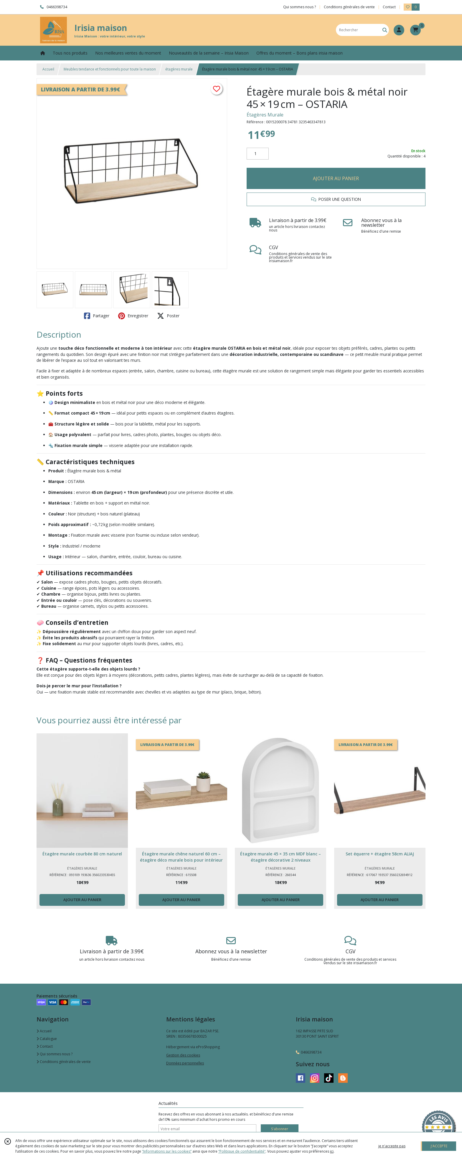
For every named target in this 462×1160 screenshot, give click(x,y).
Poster (168, 315)
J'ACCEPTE (439, 1146)
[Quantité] (258, 154)
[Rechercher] (385, 30)
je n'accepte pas (391, 1146)
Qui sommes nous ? (54, 1054)
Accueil (48, 69)
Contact (389, 6)
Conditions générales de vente (64, 1061)
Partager (96, 315)
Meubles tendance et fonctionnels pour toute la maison (110, 69)
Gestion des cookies (183, 1055)
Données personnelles (185, 1063)
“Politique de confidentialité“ (241, 1151)
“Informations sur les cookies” (167, 1151)
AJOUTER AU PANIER (336, 178)
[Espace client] (398, 30)
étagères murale (179, 69)
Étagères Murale (265, 114)
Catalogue (47, 1038)
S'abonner (279, 1128)
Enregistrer (133, 315)
